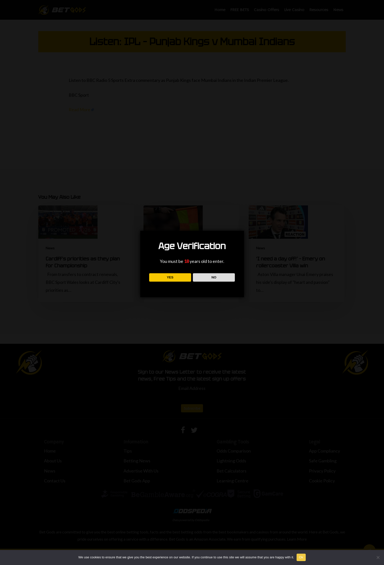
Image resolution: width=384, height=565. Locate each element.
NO (213, 277)
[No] (377, 557)
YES (170, 277)
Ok (301, 557)
